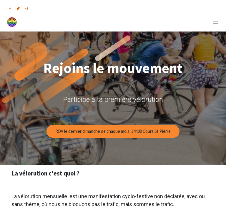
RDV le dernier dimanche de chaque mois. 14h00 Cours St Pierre (113, 131)
